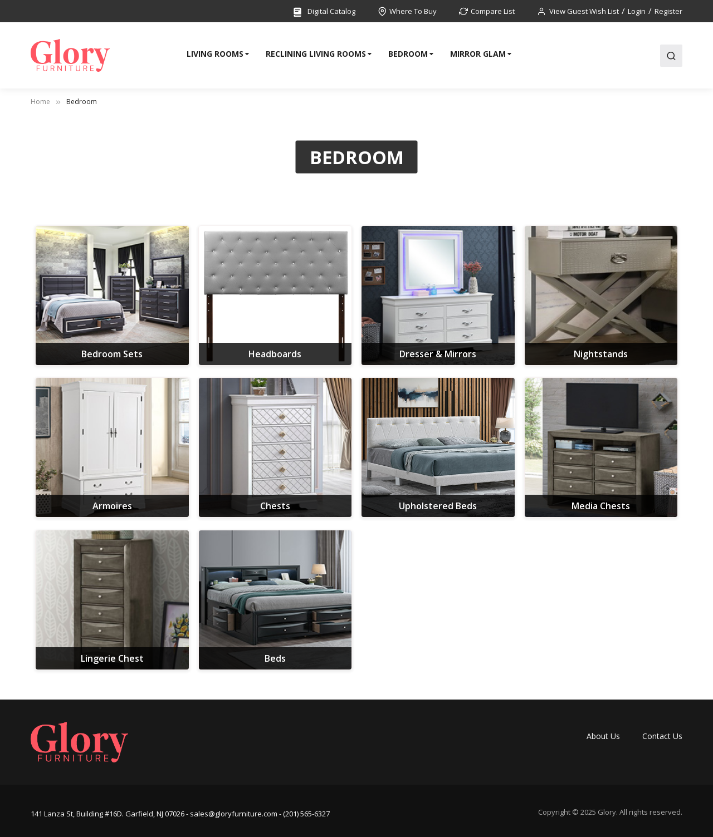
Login (637, 11)
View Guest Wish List (584, 11)
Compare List (493, 11)
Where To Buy (413, 11)
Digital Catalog (323, 12)
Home (40, 101)
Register (668, 11)
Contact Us (662, 736)
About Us (603, 736)
